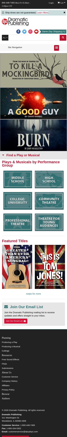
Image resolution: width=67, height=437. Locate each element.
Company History (9, 381)
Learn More (42, 12)
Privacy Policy (8, 390)
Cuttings (5, 351)
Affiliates (6, 385)
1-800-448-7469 (27, 425)
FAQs (4, 364)
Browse (5, 394)
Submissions (7, 368)
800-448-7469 (8, 2)
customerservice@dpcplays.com (23, 431)
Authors (6, 398)
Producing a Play (9, 342)
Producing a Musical (11, 346)
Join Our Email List (16, 321)
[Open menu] (56, 48)
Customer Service (10, 377)
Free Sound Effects (10, 359)
